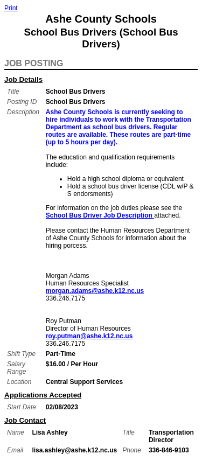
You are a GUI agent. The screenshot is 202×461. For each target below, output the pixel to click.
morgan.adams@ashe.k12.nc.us (95, 291)
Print (11, 8)
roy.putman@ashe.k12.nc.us (89, 336)
